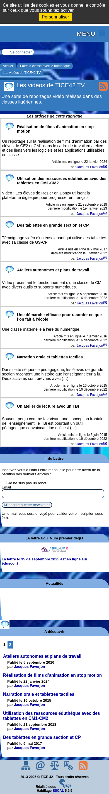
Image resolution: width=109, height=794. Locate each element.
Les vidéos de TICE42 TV (22, 73)
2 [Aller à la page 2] (10, 644)
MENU (86, 33)
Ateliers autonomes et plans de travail (42, 656)
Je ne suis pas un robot (24, 483)
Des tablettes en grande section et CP (42, 737)
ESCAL (58, 791)
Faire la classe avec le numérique (45, 66)
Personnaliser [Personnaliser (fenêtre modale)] (55, 17)
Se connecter (21, 52)
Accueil (8, 66)
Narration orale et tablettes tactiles (38, 694)
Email (6, 487)
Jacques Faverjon (90, 167)
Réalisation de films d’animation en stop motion (52, 675)
